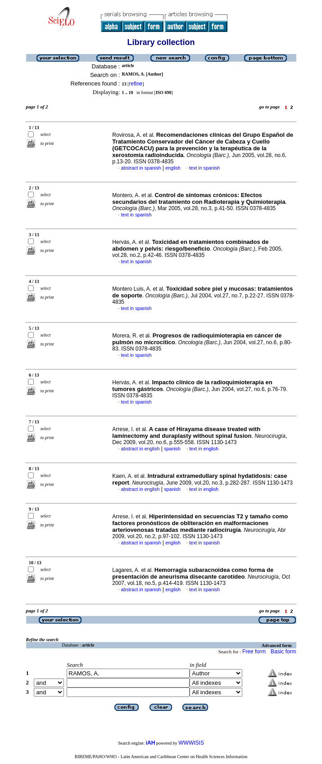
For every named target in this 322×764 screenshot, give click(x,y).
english (173, 168)
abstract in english (140, 448)
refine (135, 84)
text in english (203, 448)
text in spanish (204, 168)
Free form (254, 651)
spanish (172, 448)
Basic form (283, 651)
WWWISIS (191, 743)
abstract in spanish (141, 168)
